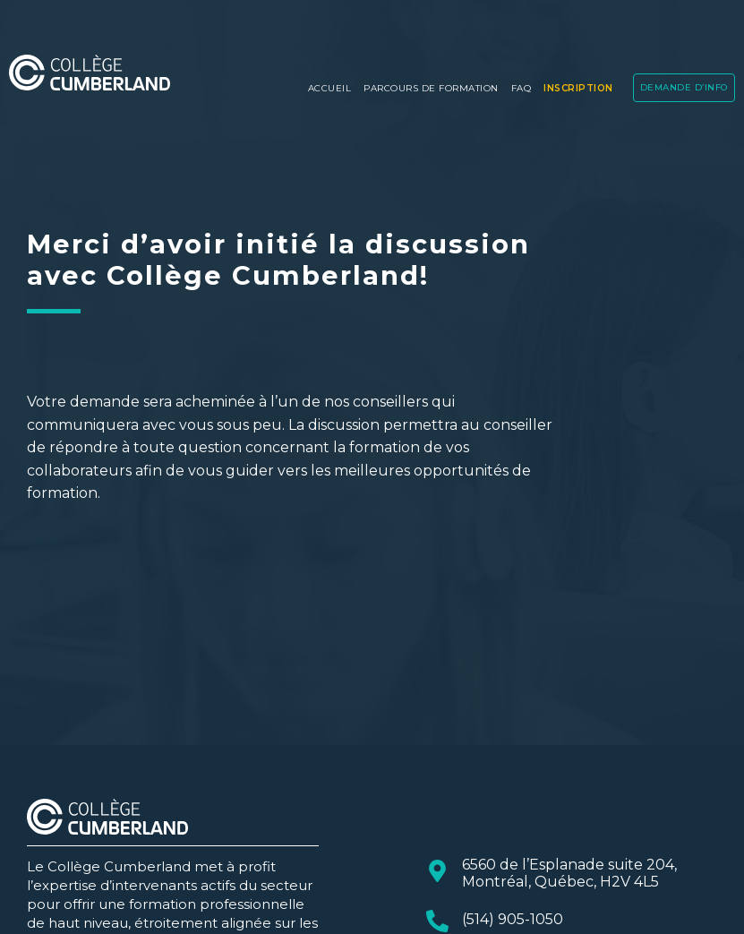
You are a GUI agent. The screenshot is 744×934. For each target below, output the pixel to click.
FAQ (521, 88)
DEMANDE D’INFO (684, 87)
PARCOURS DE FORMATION (431, 88)
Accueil (330, 88)
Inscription (578, 88)
